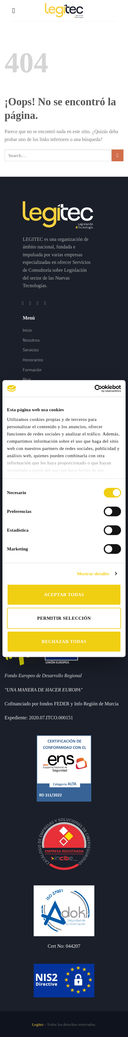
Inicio (27, 330)
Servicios (31, 350)
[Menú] (15, 10)
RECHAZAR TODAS (64, 641)
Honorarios (33, 360)
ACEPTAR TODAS (64, 594)
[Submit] (117, 155)
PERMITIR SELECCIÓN (64, 618)
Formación (32, 370)
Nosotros (31, 340)
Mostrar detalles (93, 573)
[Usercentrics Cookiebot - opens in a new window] (94, 388)
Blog (27, 379)
